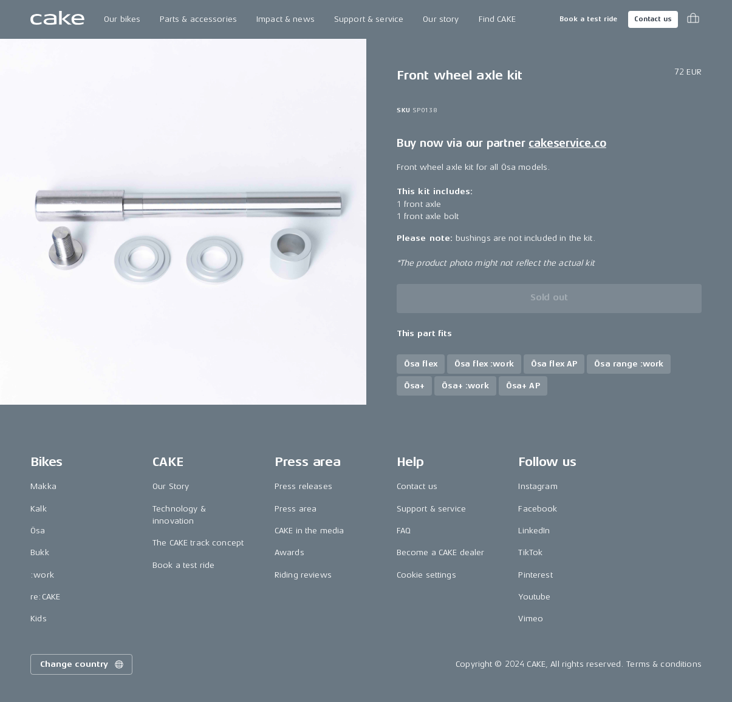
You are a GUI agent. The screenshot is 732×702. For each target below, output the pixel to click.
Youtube (534, 596)
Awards (289, 552)
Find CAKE (497, 19)
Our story (441, 19)
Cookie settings (426, 574)
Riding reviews (303, 574)
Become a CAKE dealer (441, 552)
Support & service (368, 19)
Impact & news (285, 19)
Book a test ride (588, 19)
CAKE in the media (309, 530)
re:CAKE (45, 596)
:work (42, 574)
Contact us (653, 19)
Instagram (537, 486)
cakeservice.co (567, 143)
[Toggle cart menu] (693, 19)
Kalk (38, 508)
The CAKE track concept (198, 542)
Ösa (37, 530)
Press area (295, 508)
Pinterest (535, 574)
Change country (82, 664)
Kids (38, 618)
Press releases (303, 486)
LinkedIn (534, 530)
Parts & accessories (198, 19)
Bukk (39, 552)
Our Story (170, 486)
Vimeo (530, 618)
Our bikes (122, 19)
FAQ (404, 530)
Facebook (537, 508)
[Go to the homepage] (57, 19)
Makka (43, 486)
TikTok (530, 552)
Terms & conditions (664, 664)
